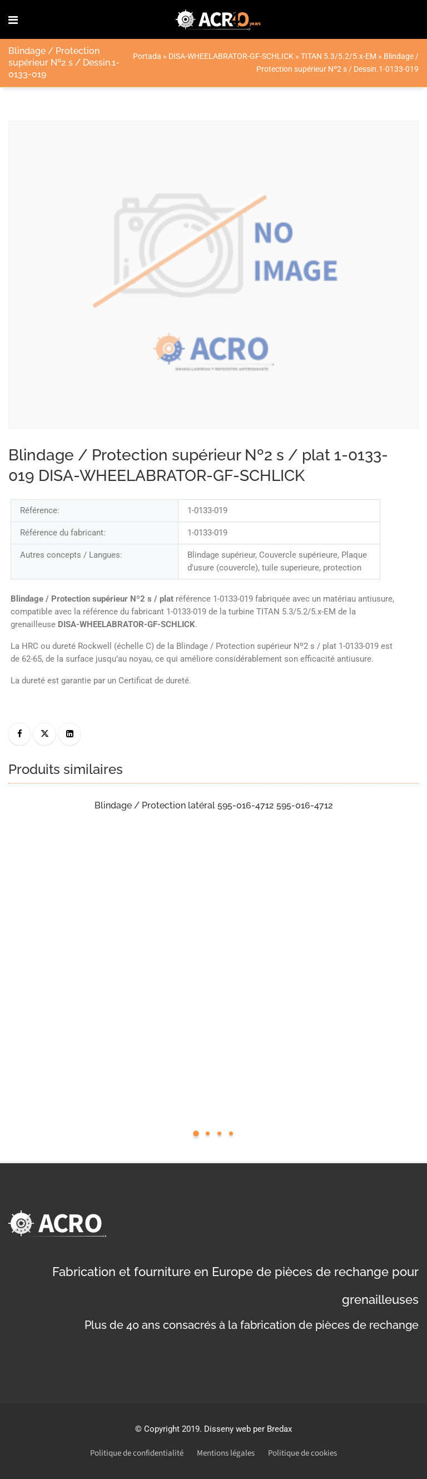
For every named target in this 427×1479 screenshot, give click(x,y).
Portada (147, 56)
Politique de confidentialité (136, 1453)
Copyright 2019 (172, 1429)
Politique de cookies (302, 1453)
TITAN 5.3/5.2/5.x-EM (338, 56)
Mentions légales (226, 1453)
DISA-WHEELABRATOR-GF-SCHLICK (231, 56)
